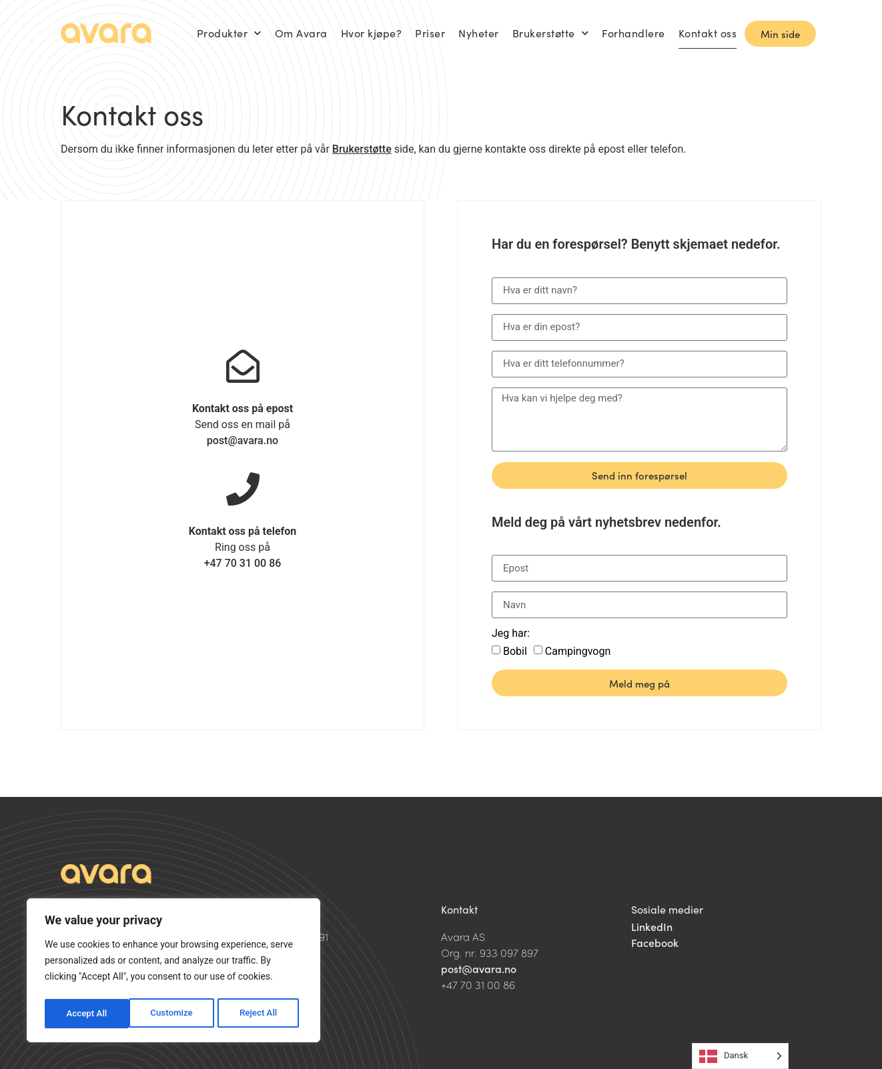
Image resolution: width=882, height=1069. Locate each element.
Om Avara (301, 33)
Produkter (229, 33)
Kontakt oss (708, 33)
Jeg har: (511, 634)
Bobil (515, 651)
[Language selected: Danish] (740, 1056)
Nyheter (478, 33)
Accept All (261, 1013)
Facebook (655, 942)
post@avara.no (242, 440)
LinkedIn (652, 926)
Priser (430, 33)
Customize (87, 1013)
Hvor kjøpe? (371, 33)
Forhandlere (633, 33)
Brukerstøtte (550, 33)
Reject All (174, 1013)
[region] (173, 972)
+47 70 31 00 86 (243, 563)
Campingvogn (577, 651)
